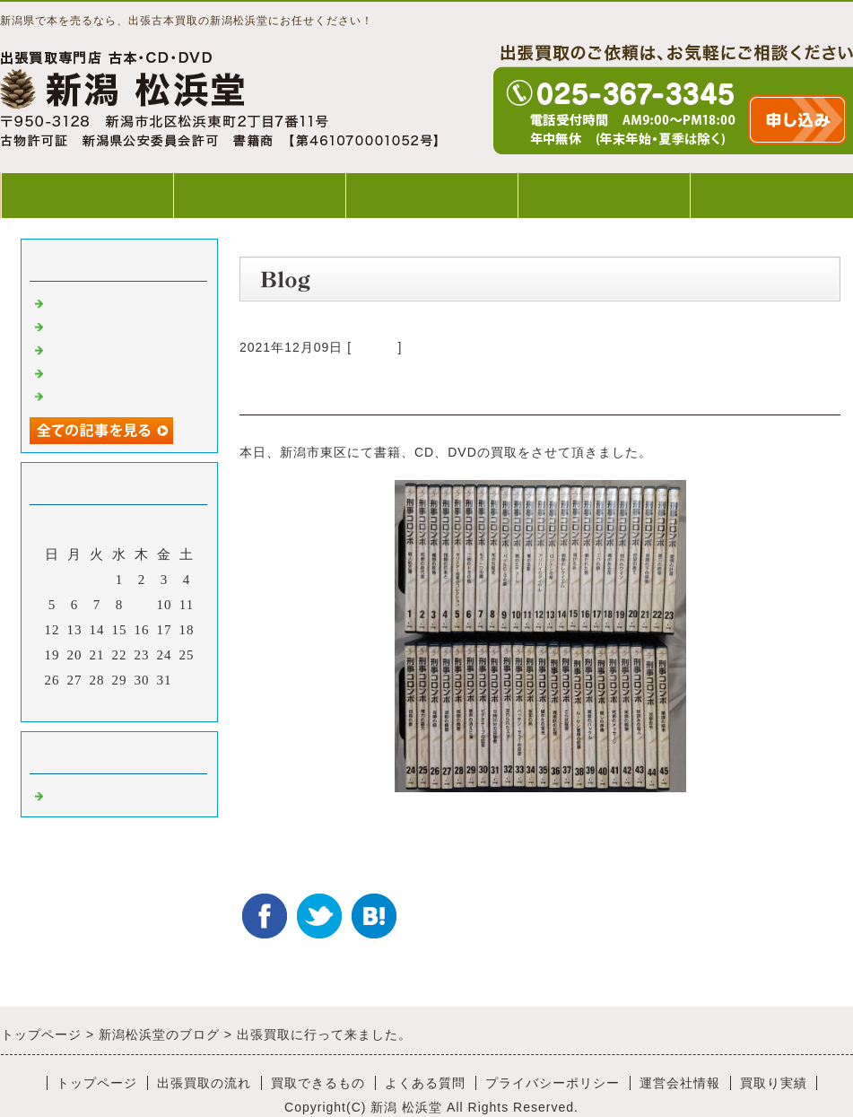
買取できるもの (431, 195)
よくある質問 (603, 195)
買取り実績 (773, 1083)
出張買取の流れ (259, 195)
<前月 (82, 703)
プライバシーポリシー (552, 1083)
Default (374, 347)
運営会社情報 (680, 1083)
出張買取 (76, 301)
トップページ (87, 195)
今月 (119, 703)
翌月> (156, 703)
